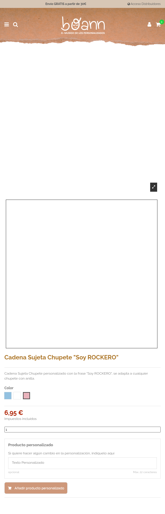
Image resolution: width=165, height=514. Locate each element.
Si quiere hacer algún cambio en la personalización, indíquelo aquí (61, 453)
